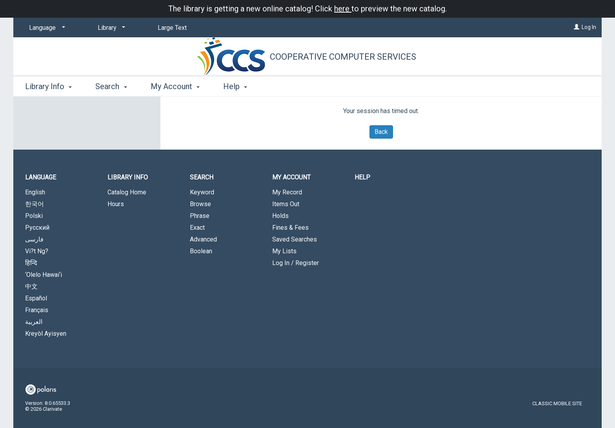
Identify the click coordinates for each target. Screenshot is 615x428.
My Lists (284, 251)
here (342, 8)
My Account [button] (175, 86)
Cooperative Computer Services (343, 57)
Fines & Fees (290, 227)
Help (362, 177)
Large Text (172, 27)
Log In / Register (295, 263)
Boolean (201, 251)
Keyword (202, 192)
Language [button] (40, 177)
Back (381, 131)
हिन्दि (31, 263)
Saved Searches (294, 239)
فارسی (34, 239)
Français (36, 310)
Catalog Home (126, 192)
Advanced (203, 239)
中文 (31, 286)
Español (36, 298)
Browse (200, 204)
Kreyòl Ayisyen (45, 333)
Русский (37, 227)
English (35, 192)
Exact (197, 227)
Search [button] (111, 86)
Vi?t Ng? (36, 251)
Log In (589, 27)
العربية (33, 322)
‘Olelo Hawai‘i (43, 274)
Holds (280, 215)
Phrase (199, 215)
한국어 (34, 204)
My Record (287, 192)
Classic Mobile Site (557, 403)
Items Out (285, 204)
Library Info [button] (48, 86)
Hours (115, 204)
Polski (34, 215)
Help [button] (235, 86)
